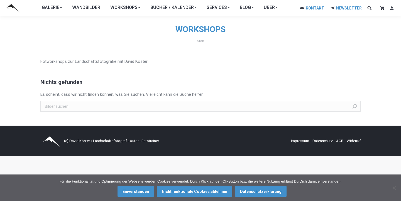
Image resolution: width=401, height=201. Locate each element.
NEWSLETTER (349, 8)
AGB (340, 141)
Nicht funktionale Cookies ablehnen (194, 191)
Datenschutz (323, 141)
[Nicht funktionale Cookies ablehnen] (394, 188)
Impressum (300, 141)
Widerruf (354, 141)
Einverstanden (136, 191)
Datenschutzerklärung (261, 191)
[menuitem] (52, 7)
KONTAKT (315, 8)
